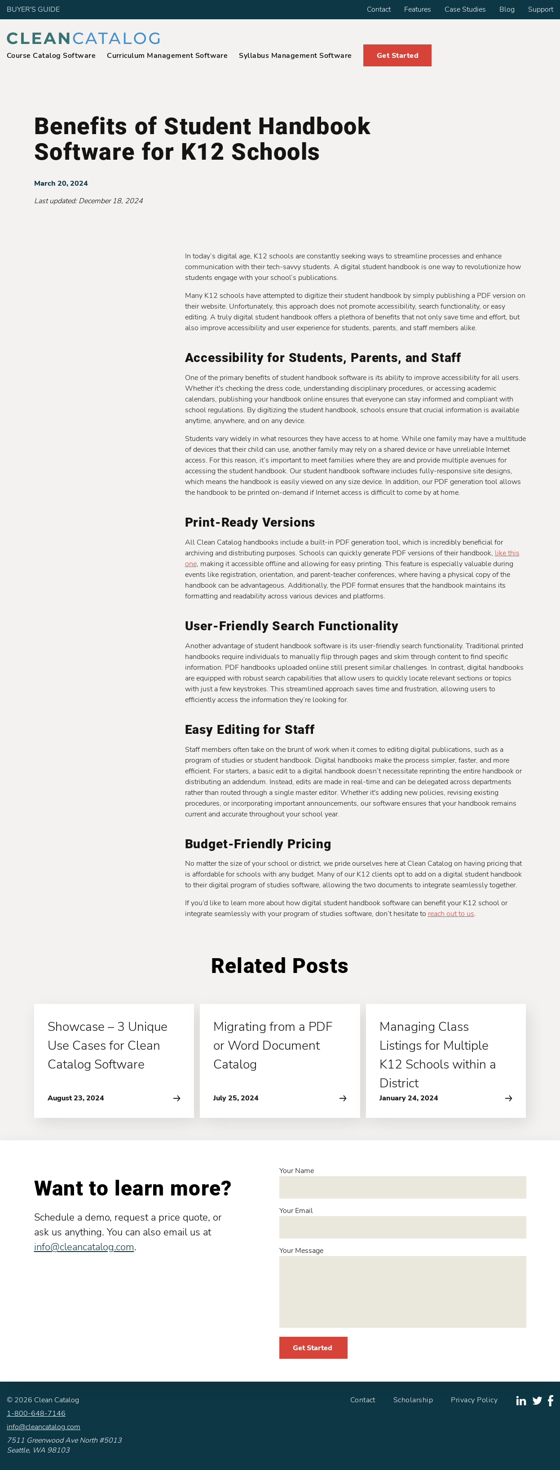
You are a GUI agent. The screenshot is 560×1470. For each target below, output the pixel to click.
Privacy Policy (474, 1400)
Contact (379, 9)
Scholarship (413, 1400)
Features (417, 9)
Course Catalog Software (51, 56)
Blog (507, 9)
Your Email (402, 1222)
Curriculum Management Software (167, 56)
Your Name (402, 1182)
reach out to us (451, 914)
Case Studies (465, 9)
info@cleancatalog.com (84, 1247)
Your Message (402, 1287)
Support (540, 9)
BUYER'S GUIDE (33, 9)
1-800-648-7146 (36, 1413)
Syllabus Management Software (295, 56)
